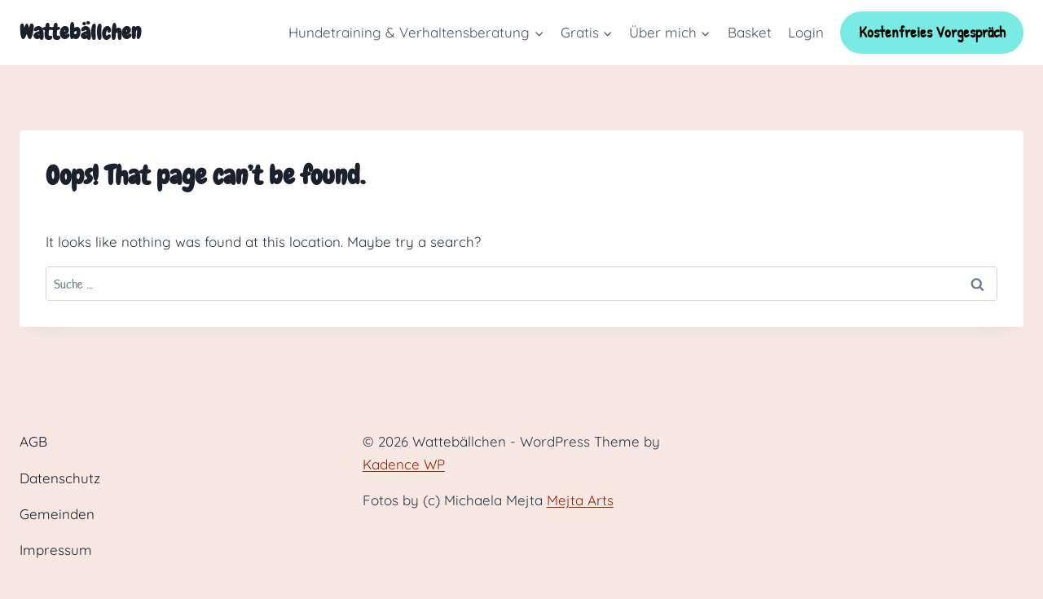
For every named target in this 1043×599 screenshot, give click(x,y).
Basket (750, 32)
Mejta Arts (580, 500)
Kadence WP (404, 464)
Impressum (56, 549)
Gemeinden (57, 513)
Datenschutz (60, 478)
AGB (33, 441)
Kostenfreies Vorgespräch (932, 32)
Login (806, 32)
